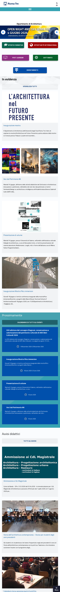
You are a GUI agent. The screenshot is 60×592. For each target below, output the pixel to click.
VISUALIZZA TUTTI (30, 86)
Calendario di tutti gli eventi (30, 322)
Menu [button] (56, 590)
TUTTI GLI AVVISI (30, 441)
